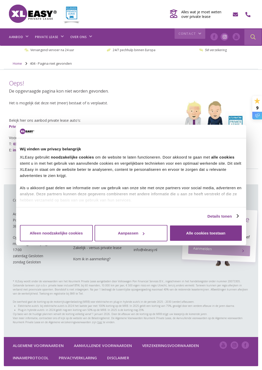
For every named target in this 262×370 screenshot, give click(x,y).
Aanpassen (131, 233)
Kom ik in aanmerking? (91, 258)
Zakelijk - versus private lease (97, 247)
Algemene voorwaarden (38, 345)
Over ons (81, 37)
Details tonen (220, 216)
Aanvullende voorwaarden (103, 345)
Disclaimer (118, 357)
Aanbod (19, 37)
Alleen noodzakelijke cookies (56, 233)
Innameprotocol (31, 357)
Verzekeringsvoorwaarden (170, 345)
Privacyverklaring (78, 357)
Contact (190, 37)
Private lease (49, 37)
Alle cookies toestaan (205, 233)
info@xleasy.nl (145, 249)
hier (99, 322)
